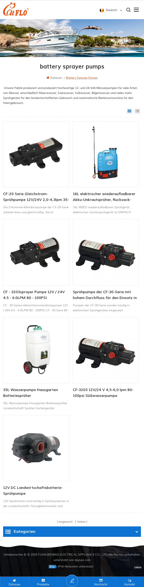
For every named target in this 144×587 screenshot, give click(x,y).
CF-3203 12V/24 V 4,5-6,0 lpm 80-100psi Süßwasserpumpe (103, 393)
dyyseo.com (83, 560)
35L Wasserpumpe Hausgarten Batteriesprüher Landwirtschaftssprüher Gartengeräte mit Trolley (30, 393)
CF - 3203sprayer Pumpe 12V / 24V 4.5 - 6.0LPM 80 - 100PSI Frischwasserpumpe (34, 295)
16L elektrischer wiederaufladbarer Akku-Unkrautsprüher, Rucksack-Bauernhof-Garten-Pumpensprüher (104, 197)
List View (137, 111)
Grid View (129, 111)
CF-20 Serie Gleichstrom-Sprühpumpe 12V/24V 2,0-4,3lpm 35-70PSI (36, 197)
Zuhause (54, 78)
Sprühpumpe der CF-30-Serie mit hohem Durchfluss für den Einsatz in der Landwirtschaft (105, 295)
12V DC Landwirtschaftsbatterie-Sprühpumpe (33, 490)
